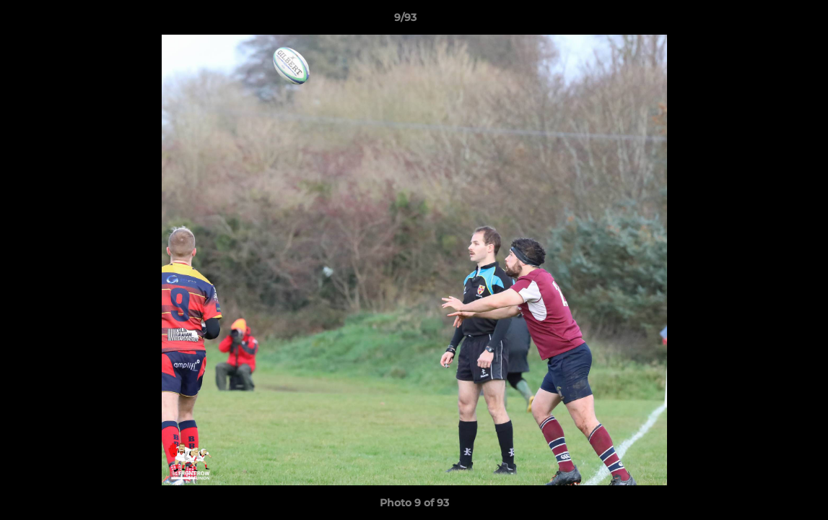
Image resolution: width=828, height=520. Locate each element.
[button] (767, 20)
